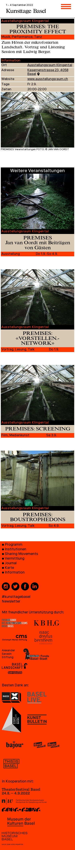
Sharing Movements (21, 554)
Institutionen (15, 549)
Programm (13, 545)
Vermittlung (14, 559)
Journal (11, 563)
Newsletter (11, 602)
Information (15, 573)
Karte (9, 568)
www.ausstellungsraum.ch (47, 79)
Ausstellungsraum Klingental (49, 65)
